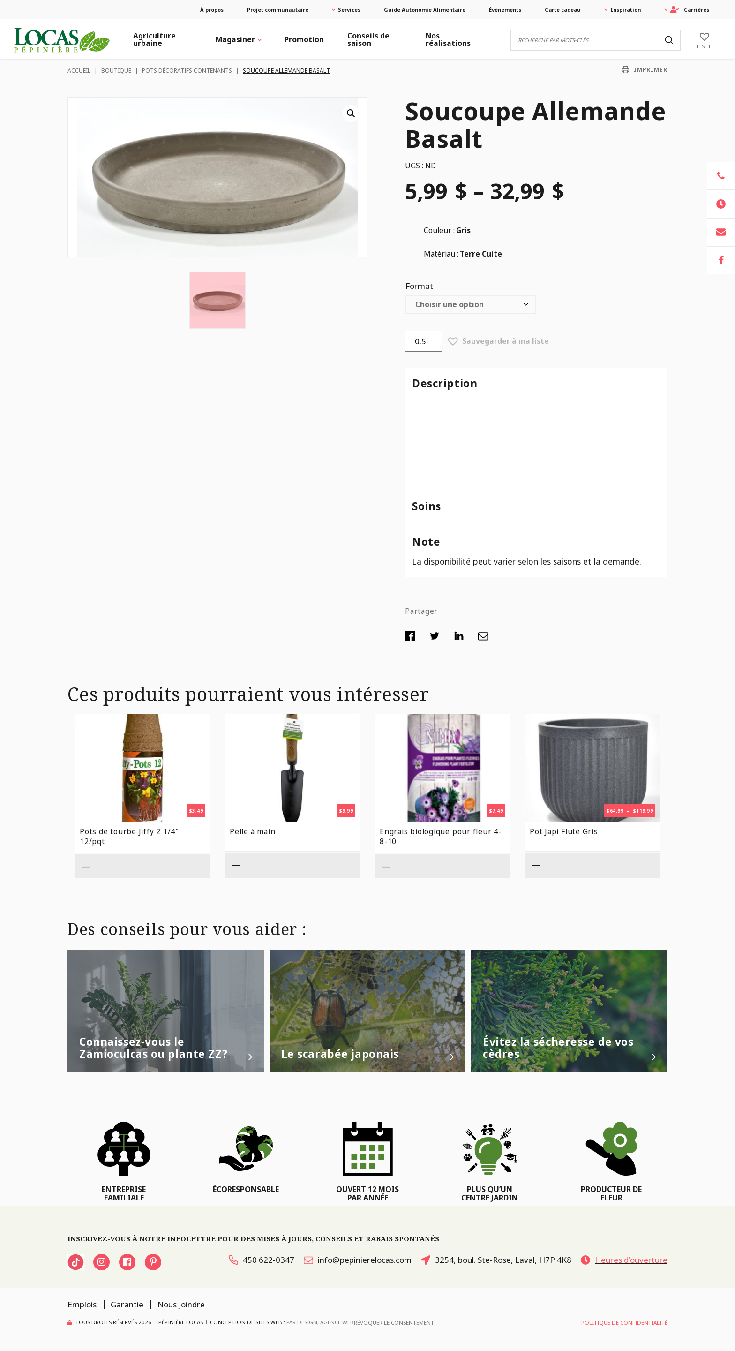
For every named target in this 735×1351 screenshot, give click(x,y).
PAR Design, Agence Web (320, 1322)
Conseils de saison (368, 39)
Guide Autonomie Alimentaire (424, 9)
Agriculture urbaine (154, 39)
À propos (212, 9)
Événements (505, 9)
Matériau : (441, 254)
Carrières (689, 9)
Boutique (116, 71)
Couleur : (439, 230)
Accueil (79, 71)
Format (419, 285)
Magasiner (235, 39)
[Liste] (704, 40)
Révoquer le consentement (394, 1322)
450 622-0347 (261, 1259)
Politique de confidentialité (624, 1322)
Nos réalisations (448, 39)
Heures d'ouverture (624, 1259)
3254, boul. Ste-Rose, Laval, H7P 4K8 (496, 1259)
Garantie (127, 1304)
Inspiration (625, 9)
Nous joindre (181, 1304)
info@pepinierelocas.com (358, 1259)
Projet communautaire (277, 9)
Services (349, 9)
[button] (351, 113)
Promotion (304, 39)
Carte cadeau (563, 9)
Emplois (82, 1304)
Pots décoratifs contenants (187, 71)
